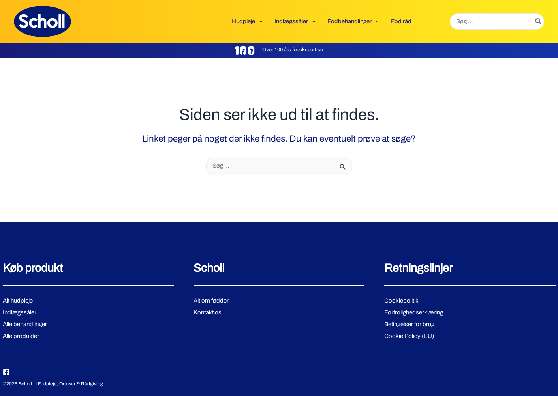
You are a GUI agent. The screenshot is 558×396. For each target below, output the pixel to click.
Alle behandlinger (25, 324)
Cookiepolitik (401, 300)
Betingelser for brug (409, 324)
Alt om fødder (211, 300)
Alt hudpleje (18, 300)
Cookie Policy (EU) (409, 336)
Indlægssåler (19, 312)
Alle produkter (21, 336)
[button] (259, 21)
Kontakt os (208, 312)
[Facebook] (6, 371)
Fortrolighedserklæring (413, 312)
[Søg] (539, 21)
